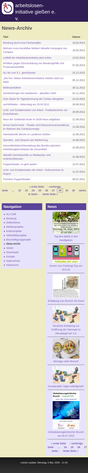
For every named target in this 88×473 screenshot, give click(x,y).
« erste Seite (36, 186)
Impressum (12, 264)
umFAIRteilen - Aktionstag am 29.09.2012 (26, 104)
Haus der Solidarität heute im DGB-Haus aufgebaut (31, 119)
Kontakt (10, 256)
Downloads (12, 252)
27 (53, 190)
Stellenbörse (13, 222)
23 (26, 190)
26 (46, 190)
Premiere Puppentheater (16, 179)
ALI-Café (11, 214)
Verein (9, 248)
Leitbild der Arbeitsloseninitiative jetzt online (27, 57)
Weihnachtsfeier (12, 87)
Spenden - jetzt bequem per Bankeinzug (25, 140)
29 (66, 190)
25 (39, 190)
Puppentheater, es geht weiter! (20, 164)
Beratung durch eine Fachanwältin (22, 42)
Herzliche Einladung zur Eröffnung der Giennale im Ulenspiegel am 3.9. (65, 329)
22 (19, 190)
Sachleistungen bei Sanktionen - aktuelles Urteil (29, 93)
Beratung (11, 218)
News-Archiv (13, 243)
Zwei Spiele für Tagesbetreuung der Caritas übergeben (33, 98)
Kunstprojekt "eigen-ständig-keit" (66, 386)
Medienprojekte (14, 226)
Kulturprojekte (14, 231)
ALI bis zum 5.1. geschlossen (19, 72)
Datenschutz (13, 260)
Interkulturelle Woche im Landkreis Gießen (26, 134)
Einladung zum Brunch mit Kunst (66, 300)
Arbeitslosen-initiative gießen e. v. (35, 12)
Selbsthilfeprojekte (16, 235)
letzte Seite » (50, 194)
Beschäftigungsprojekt (18, 239)
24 (33, 190)
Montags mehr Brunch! (66, 361)
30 (73, 190)
